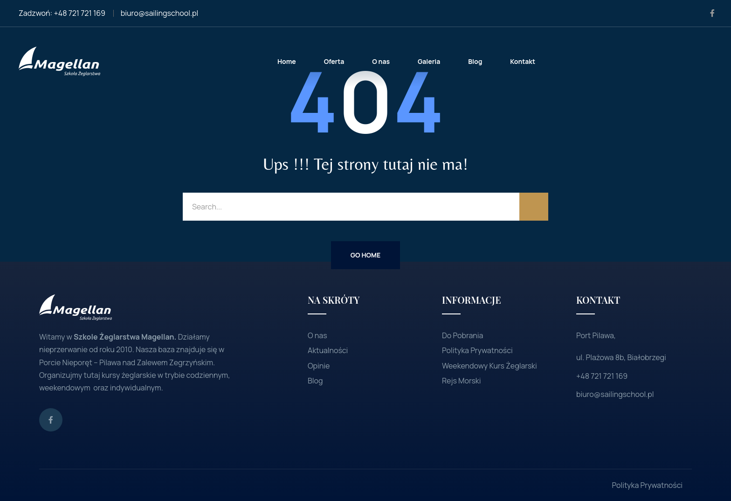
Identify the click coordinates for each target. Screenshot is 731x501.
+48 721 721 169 (79, 13)
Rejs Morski (461, 381)
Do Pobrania (462, 335)
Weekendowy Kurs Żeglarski (489, 366)
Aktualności (328, 350)
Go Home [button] (365, 254)
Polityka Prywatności (477, 350)
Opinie (319, 366)
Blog (315, 381)
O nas (317, 335)
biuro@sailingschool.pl (159, 13)
